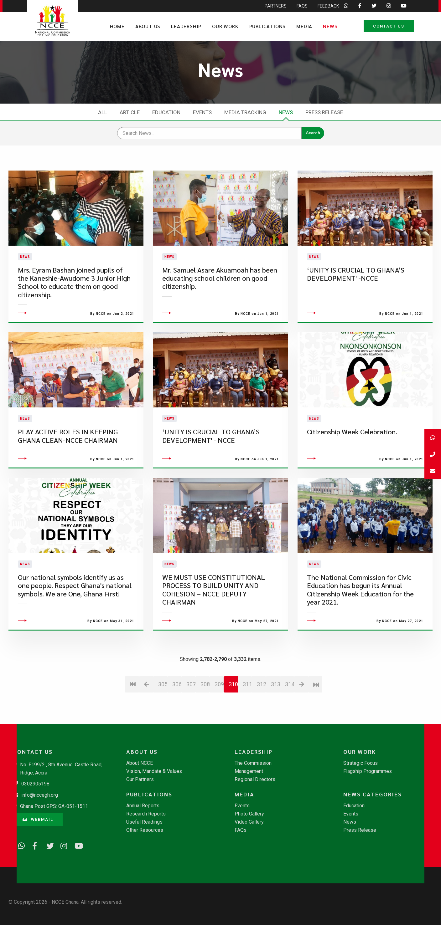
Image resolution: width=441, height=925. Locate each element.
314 (289, 718)
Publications (267, 26)
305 (162, 718)
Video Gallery (249, 822)
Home (117, 26)
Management (249, 771)
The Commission (253, 763)
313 (275, 718)
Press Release (324, 112)
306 (176, 718)
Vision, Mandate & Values (154, 771)
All (102, 112)
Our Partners (140, 779)
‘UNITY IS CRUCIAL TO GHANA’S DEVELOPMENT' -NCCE (355, 291)
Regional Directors (255, 779)
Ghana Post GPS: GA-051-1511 (54, 806)
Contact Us (388, 26)
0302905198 (35, 784)
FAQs (240, 830)
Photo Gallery (249, 813)
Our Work (225, 26)
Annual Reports (142, 805)
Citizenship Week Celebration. (352, 466)
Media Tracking (245, 112)
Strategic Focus (360, 763)
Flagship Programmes (367, 771)
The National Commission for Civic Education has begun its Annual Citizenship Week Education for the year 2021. (360, 623)
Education (166, 112)
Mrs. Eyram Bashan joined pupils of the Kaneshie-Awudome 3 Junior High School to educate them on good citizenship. (74, 299)
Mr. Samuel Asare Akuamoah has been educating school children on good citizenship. (219, 295)
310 (233, 718)
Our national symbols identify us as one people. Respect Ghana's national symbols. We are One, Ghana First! (75, 619)
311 (247, 718)
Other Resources (144, 830)
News (330, 26)
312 (261, 718)
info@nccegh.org (39, 795)
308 (205, 718)
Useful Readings (144, 822)
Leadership (186, 26)
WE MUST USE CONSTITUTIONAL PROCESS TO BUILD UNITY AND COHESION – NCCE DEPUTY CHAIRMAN (213, 623)
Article (130, 112)
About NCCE (139, 763)
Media (304, 26)
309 (219, 718)
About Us (147, 26)
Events (202, 112)
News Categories (372, 794)
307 (190, 718)
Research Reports (146, 813)
